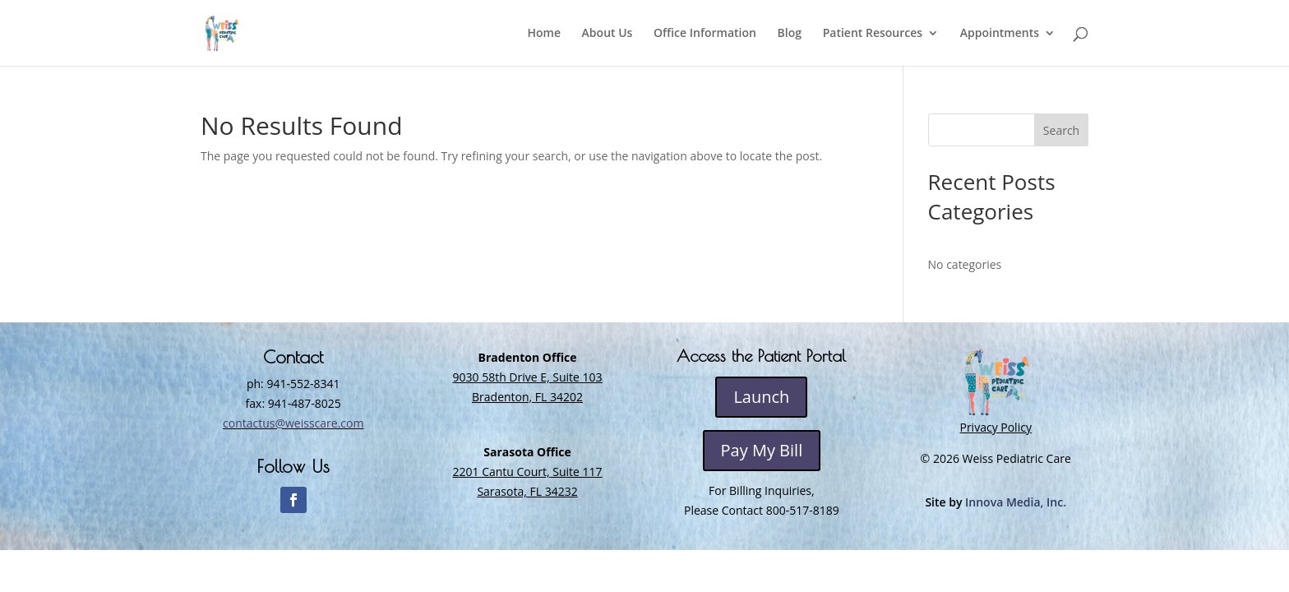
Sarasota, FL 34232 (527, 491)
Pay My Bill (762, 450)
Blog (790, 33)
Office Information (705, 33)
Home (544, 33)
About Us (607, 33)
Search (1061, 130)
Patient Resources (872, 33)
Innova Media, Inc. (1015, 502)
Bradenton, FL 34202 (527, 397)
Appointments (999, 33)
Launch (761, 397)
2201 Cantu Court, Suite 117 (527, 471)
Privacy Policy (995, 427)
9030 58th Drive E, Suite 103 (527, 377)
